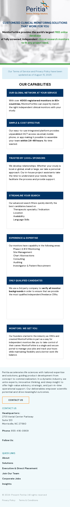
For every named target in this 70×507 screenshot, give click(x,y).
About (6, 457)
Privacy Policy (8, 500)
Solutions (7, 463)
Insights (7, 483)
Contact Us (15, 400)
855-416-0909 (20, 430)
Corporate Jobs (11, 478)
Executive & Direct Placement (19, 468)
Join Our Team (10, 473)
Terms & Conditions (28, 500)
